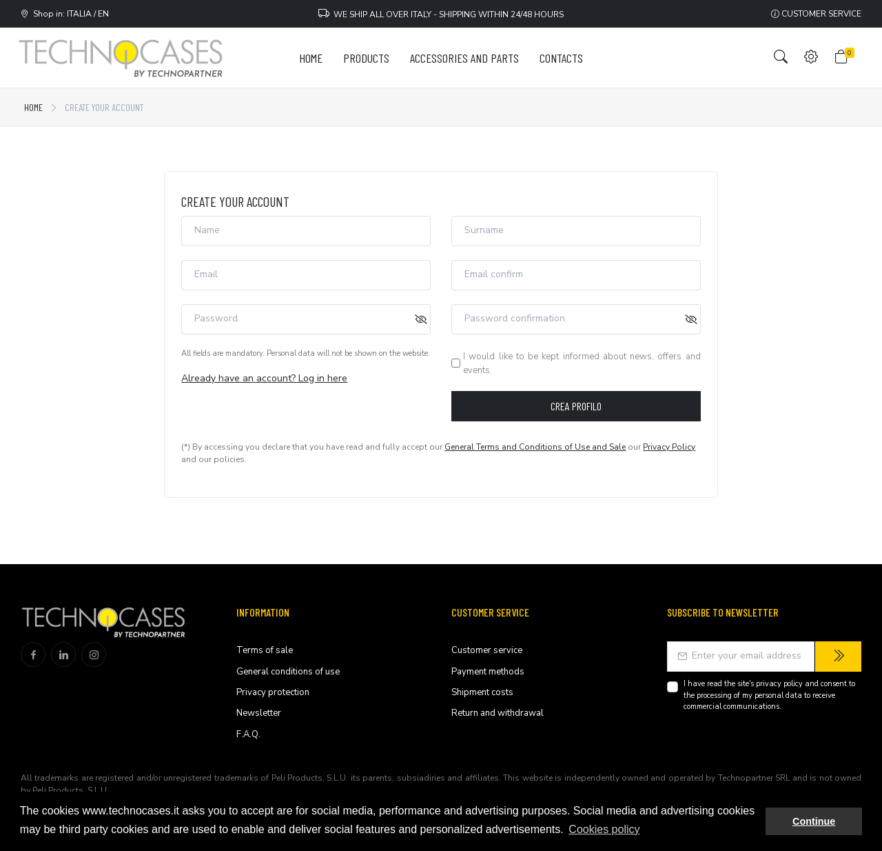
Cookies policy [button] (603, 829)
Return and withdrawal (497, 713)
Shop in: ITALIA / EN (65, 13)
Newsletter (258, 713)
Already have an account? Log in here (264, 378)
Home (33, 107)
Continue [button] (813, 821)
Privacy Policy (669, 446)
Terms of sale (264, 650)
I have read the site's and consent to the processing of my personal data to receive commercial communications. (769, 695)
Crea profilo (576, 405)
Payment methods (487, 671)
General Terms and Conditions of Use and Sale (535, 446)
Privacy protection (272, 692)
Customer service (816, 13)
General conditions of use (288, 671)
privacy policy (779, 684)
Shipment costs (482, 692)
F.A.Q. (248, 734)
